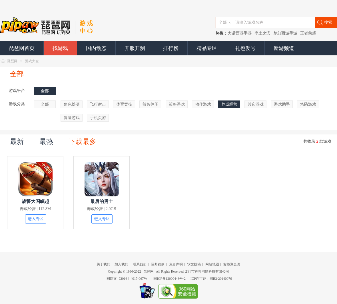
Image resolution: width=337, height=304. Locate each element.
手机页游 (98, 118)
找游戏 (60, 48)
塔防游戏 (308, 104)
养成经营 (229, 104)
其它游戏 (256, 104)
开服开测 (135, 48)
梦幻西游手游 (285, 33)
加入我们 (121, 264)
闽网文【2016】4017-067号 (127, 279)
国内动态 (96, 48)
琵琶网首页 (22, 48)
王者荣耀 (308, 33)
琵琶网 (12, 61)
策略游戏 (177, 104)
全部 (17, 74)
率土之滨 (262, 33)
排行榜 (170, 48)
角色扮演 (72, 104)
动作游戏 (203, 104)
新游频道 (284, 48)
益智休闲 (151, 104)
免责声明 (176, 264)
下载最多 (82, 141)
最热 (46, 141)
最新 (17, 141)
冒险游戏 (72, 118)
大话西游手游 (240, 33)
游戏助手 (282, 104)
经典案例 (158, 264)
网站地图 (212, 264)
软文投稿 (194, 264)
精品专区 (206, 48)
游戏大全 (32, 61)
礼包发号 (245, 48)
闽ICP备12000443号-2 (169, 279)
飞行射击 (98, 104)
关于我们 (103, 264)
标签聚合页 (231, 264)
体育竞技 (124, 104)
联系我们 (140, 264)
